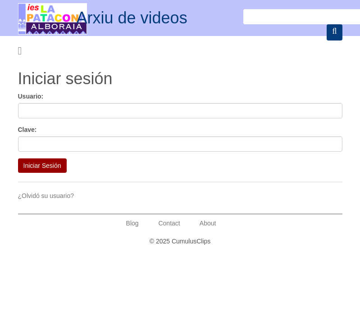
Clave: (27, 129)
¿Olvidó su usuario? (46, 195)
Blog (132, 223)
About (208, 223)
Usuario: (31, 96)
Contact (169, 223)
